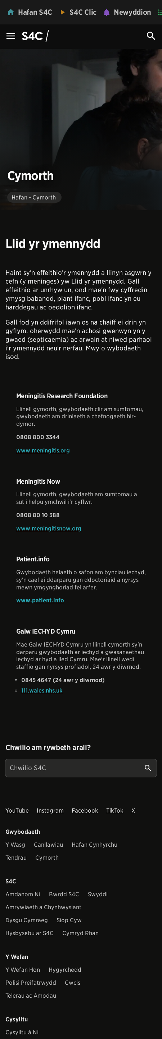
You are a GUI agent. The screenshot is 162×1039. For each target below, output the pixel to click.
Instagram (50, 810)
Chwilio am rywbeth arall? (47, 747)
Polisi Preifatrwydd (30, 982)
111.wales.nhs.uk (42, 690)
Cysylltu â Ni (22, 1032)
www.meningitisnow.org (48, 528)
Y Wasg (15, 844)
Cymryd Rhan (80, 933)
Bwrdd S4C (64, 894)
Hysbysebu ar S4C (29, 933)
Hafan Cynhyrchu (94, 844)
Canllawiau (48, 844)
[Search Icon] (151, 36)
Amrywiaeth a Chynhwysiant (43, 907)
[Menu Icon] (11, 36)
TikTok (114, 810)
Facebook (85, 810)
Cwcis (72, 982)
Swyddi (98, 894)
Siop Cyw (69, 920)
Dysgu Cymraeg (26, 920)
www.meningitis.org (43, 450)
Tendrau (16, 857)
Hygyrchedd (65, 969)
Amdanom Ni (22, 894)
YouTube (17, 810)
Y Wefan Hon (22, 969)
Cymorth (47, 857)
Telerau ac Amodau (30, 995)
